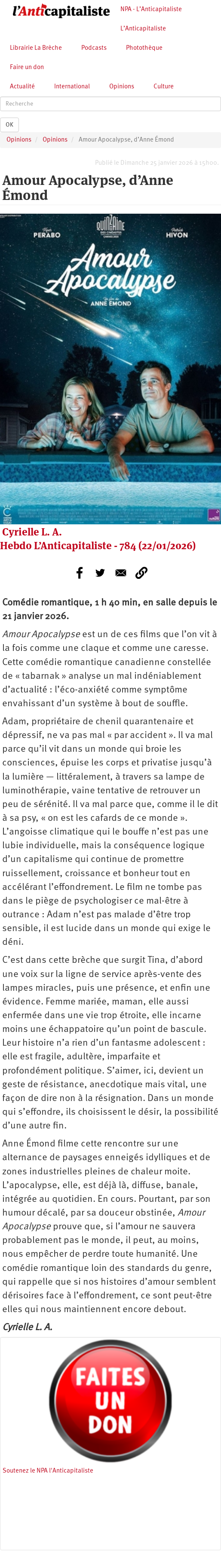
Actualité (22, 87)
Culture (163, 87)
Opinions (121, 87)
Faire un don (27, 67)
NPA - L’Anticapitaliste (151, 9)
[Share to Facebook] (79, 572)
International (72, 87)
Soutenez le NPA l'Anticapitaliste (48, 1471)
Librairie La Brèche (36, 48)
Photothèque (144, 48)
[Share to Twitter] (100, 572)
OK (9, 125)
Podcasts (94, 48)
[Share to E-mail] (120, 572)
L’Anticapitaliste (143, 29)
